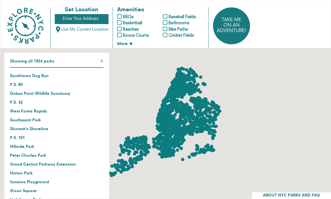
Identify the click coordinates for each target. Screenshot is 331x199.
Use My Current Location (81, 29)
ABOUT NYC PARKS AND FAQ (291, 195)
